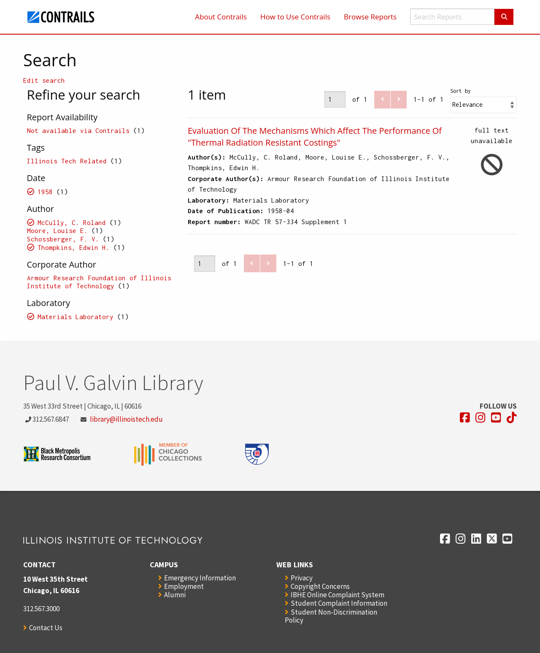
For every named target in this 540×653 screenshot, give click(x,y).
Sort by (460, 91)
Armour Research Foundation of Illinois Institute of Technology (99, 282)
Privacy (302, 578)
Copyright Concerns (320, 586)
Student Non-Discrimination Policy (331, 616)
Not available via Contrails (78, 130)
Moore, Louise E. (57, 230)
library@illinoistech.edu (126, 419)
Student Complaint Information (339, 603)
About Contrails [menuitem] (221, 17)
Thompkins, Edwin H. (74, 247)
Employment (184, 586)
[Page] (335, 99)
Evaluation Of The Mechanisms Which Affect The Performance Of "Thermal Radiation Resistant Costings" (315, 136)
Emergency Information (200, 578)
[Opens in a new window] (465, 417)
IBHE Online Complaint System (337, 594)
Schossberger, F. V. (63, 239)
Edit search (44, 80)
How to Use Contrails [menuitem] (295, 17)
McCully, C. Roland (72, 222)
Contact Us (45, 627)
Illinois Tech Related (67, 161)
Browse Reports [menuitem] (370, 17)
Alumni (175, 594)
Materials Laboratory (75, 316)
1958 (45, 191)
